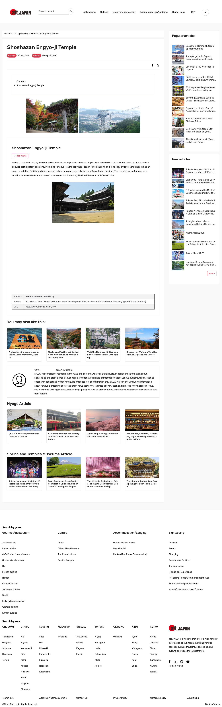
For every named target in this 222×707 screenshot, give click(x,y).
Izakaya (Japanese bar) (13, 601)
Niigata (24, 666)
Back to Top (212, 704)
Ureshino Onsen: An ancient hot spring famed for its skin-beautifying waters (200, 263)
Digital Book (178, 12)
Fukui (23, 677)
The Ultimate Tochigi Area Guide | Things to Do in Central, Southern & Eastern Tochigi (102, 484)
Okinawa (118, 626)
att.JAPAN (9, 33)
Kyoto (135, 636)
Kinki (135, 626)
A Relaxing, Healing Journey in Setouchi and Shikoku (102, 435)
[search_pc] (71, 11)
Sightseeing (88, 12)
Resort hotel (119, 548)
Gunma (154, 666)
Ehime (79, 642)
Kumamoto (44, 654)
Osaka (135, 654)
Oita (41, 642)
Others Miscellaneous (13, 560)
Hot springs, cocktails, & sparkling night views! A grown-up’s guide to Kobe (142, 436)
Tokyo (153, 648)
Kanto (154, 626)
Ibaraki (153, 671)
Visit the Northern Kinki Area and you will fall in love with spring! (102, 355)
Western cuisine (10, 607)
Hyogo (135, 642)
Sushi (5, 595)
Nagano (25, 683)
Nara (134, 660)
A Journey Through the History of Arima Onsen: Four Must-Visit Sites (63, 436)
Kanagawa (155, 660)
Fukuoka (43, 660)
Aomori (98, 666)
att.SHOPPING (176, 666)
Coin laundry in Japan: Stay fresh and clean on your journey (199, 130)
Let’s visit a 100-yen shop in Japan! (200, 68)
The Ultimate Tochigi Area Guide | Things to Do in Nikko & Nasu (142, 484)
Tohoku (99, 626)
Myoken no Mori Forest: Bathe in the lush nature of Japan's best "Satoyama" (63, 355)
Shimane (6, 648)
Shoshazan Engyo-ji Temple (30, 85)
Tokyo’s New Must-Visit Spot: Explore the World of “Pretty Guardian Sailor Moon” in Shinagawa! (24, 484)
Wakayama (137, 648)
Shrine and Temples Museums (184, 583)
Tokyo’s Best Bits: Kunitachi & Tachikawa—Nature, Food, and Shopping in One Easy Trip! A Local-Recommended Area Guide (201, 202)
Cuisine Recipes (66, 560)
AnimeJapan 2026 (195, 233)
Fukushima (100, 654)
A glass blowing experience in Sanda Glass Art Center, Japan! (24, 355)
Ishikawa (25, 671)
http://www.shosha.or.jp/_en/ (41, 306)
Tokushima (81, 636)
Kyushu (44, 626)
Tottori (5, 660)
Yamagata (100, 642)
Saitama (154, 642)
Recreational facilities (179, 560)
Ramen (5, 578)
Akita (97, 660)
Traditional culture (67, 554)
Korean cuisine (9, 613)
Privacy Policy (120, 698)
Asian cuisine (9, 542)
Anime (61, 542)
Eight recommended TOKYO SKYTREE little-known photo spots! (200, 78)
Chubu (25, 626)
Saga (41, 636)
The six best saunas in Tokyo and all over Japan (200, 140)
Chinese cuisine (10, 583)
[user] (205, 12)
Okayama (6, 642)
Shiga (135, 666)
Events (172, 548)
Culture (104, 12)
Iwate (97, 648)
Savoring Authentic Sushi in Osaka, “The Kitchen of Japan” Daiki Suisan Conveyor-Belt (201, 99)
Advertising (193, 698)
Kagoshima (44, 671)
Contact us (81, 698)
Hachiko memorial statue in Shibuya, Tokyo (199, 120)
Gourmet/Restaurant (123, 12)
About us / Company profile (53, 698)
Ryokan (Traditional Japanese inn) (130, 554)
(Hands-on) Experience (180, 572)
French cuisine (9, 572)
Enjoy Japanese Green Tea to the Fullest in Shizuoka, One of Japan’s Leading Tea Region (63, 484)
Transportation (176, 566)
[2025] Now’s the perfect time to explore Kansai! (24, 435)
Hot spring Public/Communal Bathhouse (189, 578)
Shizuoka (25, 689)
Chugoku (8, 626)
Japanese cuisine (11, 589)
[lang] (193, 12)
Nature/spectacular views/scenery (186, 589)
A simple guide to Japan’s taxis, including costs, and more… (199, 58)
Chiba (153, 636)
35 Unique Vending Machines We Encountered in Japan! (200, 89)
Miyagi (98, 636)
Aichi (23, 660)
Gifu (23, 654)
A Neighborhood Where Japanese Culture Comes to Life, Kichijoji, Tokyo (200, 223)
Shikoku (81, 626)
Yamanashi (26, 648)
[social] (152, 65)
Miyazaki (43, 648)
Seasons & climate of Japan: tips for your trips (200, 47)
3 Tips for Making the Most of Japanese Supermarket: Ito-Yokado (200, 191)
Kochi (79, 654)
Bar (4, 566)
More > (212, 273)
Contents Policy (158, 698)
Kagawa (80, 648)
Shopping (173, 554)
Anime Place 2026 (195, 253)
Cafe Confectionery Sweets (16, 554)
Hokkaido (64, 626)
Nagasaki (43, 666)
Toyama (25, 642)
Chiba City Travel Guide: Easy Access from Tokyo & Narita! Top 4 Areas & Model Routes (200, 181)
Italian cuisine (9, 548)
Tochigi (153, 654)
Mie (22, 636)
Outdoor (173, 542)
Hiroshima (7, 654)
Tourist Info (8, 698)
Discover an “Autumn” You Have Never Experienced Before (142, 353)
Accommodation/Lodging (153, 12)
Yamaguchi (7, 636)
